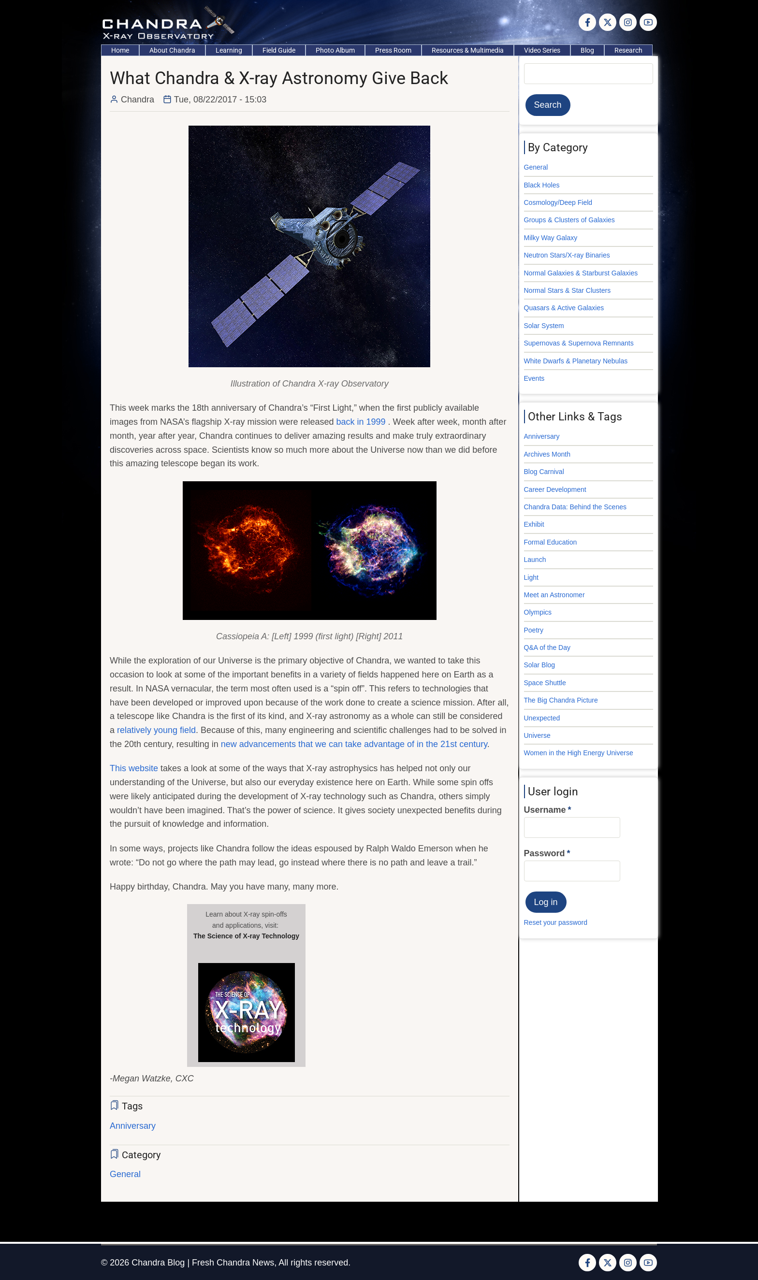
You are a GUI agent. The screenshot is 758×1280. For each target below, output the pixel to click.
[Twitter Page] (607, 22)
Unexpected (542, 718)
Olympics (538, 612)
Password (544, 853)
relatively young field (156, 730)
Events (534, 378)
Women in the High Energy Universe (578, 753)
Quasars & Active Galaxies (564, 308)
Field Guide (278, 50)
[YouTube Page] (648, 22)
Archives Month (547, 454)
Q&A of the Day (547, 647)
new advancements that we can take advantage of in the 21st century (354, 744)
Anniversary (133, 1126)
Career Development (555, 489)
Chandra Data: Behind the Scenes (575, 507)
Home (120, 50)
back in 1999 (362, 422)
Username (545, 810)
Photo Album (335, 50)
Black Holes (542, 185)
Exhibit (534, 524)
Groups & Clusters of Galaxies (569, 220)
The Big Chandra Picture (561, 700)
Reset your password (556, 922)
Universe (537, 735)
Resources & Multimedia (468, 50)
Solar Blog (539, 665)
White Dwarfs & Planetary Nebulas (576, 361)
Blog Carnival (544, 471)
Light (531, 577)
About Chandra (172, 50)
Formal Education (550, 542)
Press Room (393, 50)
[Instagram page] (628, 22)
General (125, 1174)
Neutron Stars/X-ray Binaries (567, 255)
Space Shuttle (545, 683)
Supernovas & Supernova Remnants (579, 343)
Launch (535, 559)
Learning (229, 50)
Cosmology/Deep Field (558, 202)
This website (134, 768)
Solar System (544, 326)
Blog (587, 50)
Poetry (533, 630)
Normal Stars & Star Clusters (567, 290)
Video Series (542, 50)
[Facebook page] (587, 22)
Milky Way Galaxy (551, 238)
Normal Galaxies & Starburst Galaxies (581, 273)
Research (628, 50)
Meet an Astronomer (554, 595)
